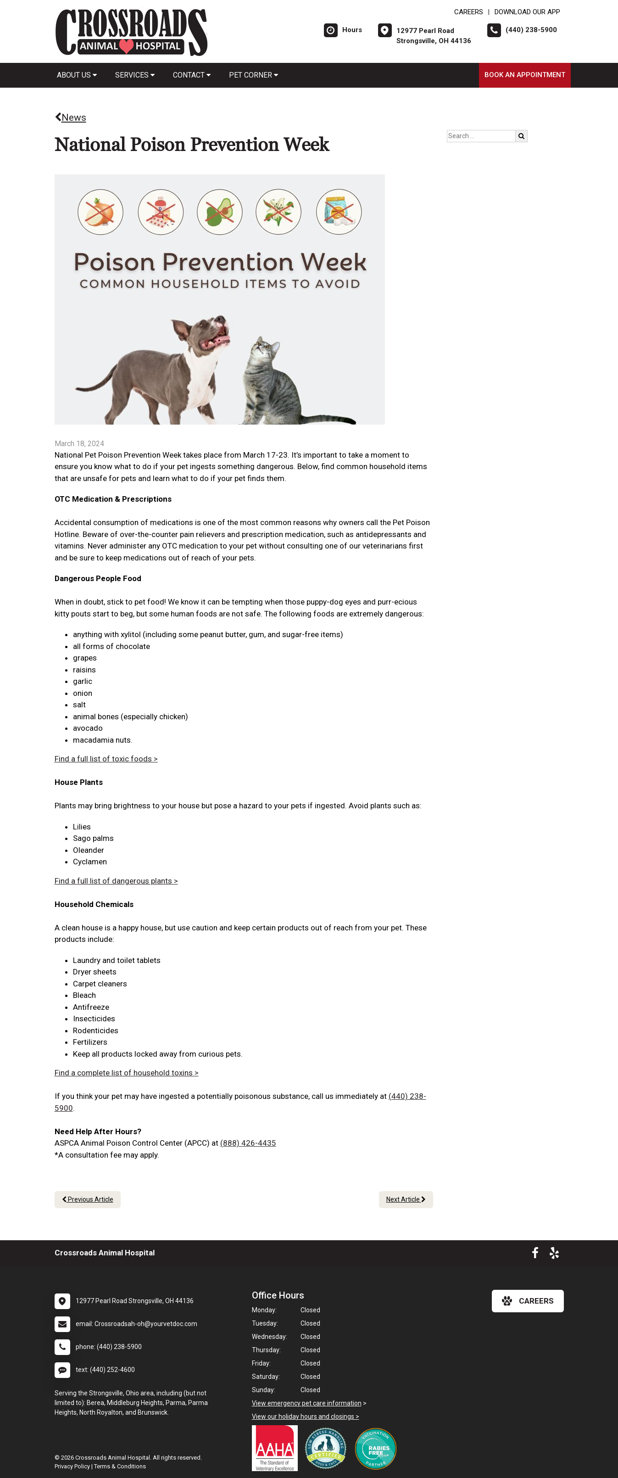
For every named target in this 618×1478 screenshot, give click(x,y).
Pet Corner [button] (253, 75)
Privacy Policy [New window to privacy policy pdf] (72, 1466)
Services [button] (135, 75)
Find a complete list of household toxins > (127, 1072)
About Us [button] (77, 75)
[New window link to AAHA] (277, 1448)
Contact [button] (192, 75)
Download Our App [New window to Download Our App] (527, 12)
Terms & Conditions (120, 1466)
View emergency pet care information (307, 1403)
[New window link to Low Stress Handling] (327, 1448)
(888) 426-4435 (248, 1143)
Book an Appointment (524, 75)
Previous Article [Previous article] (87, 1199)
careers (528, 1301)
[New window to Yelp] (554, 1255)
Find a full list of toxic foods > (106, 758)
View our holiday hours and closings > (305, 1416)
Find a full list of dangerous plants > (116, 880)
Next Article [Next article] (406, 1199)
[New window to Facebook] (535, 1255)
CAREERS (468, 12)
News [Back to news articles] (70, 117)
